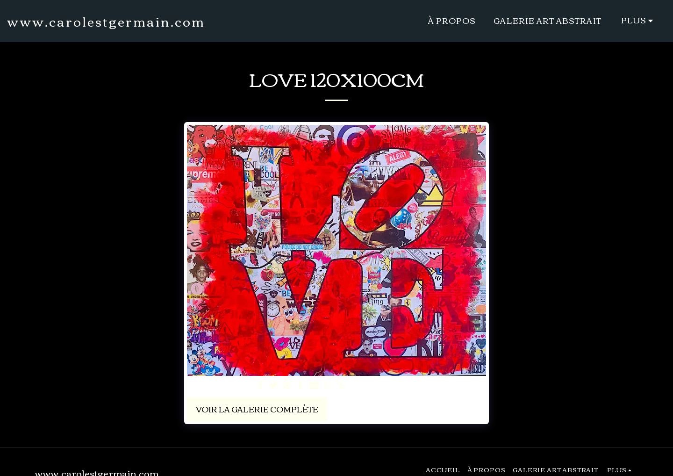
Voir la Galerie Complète (257, 409)
